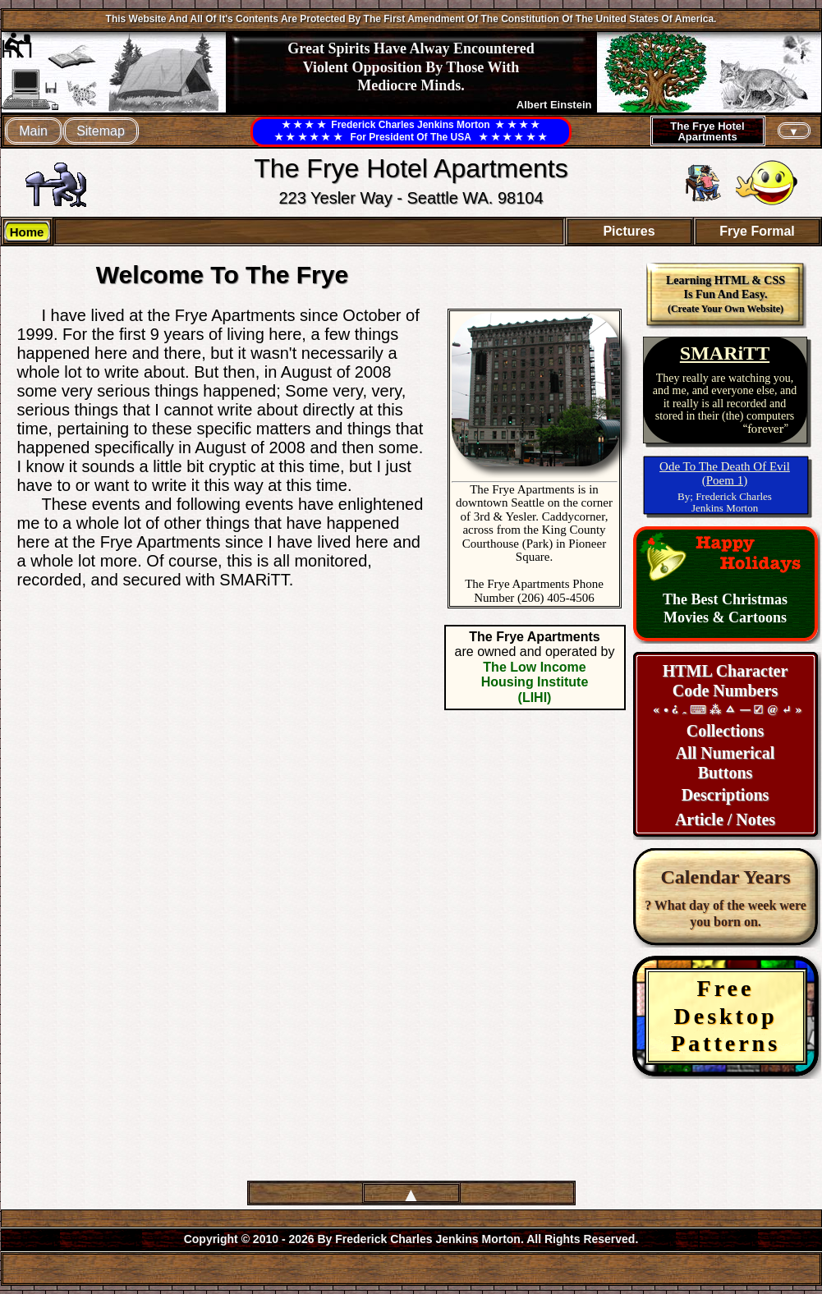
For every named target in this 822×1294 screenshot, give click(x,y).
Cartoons (757, 617)
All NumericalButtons (725, 763)
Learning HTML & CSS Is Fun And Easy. (725, 294)
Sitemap (100, 131)
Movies (688, 617)
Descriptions (725, 795)
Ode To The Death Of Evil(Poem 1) (724, 473)
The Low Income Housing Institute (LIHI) (535, 682)
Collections (725, 731)
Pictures (628, 231)
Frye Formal (757, 231)
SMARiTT (724, 353)
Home (27, 232)
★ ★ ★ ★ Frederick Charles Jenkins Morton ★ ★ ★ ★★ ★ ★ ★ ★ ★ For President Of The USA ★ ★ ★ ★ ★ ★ (410, 131)
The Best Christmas (725, 599)
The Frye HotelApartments (707, 131)
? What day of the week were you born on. (725, 897)
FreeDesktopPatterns (725, 1015)
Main (33, 131)
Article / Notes (725, 819)
